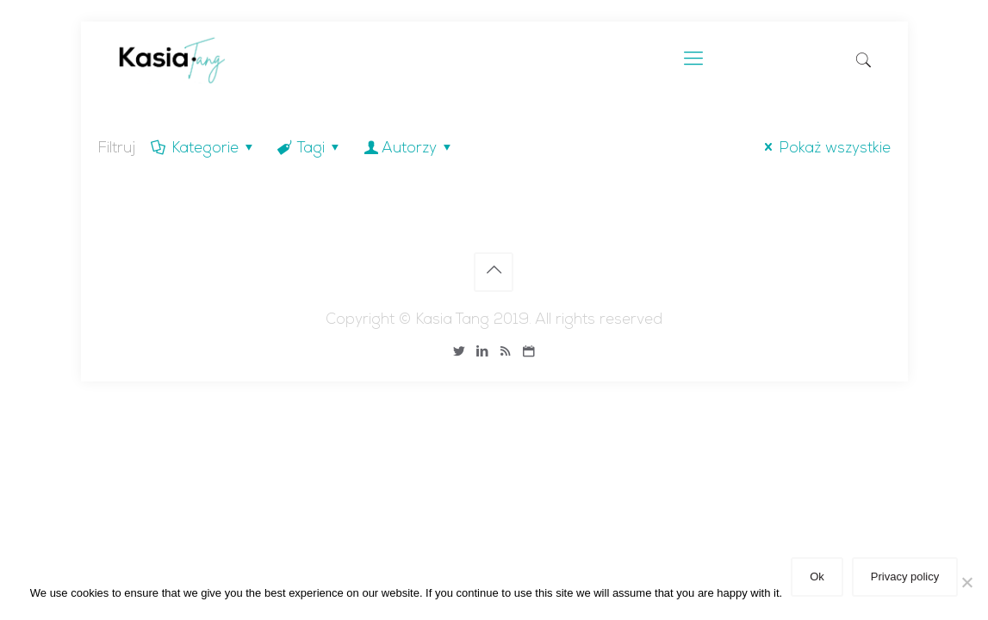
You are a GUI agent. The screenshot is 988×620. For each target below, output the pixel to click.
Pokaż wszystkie (824, 149)
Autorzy (409, 149)
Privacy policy (905, 576)
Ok (817, 576)
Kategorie (203, 149)
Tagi (309, 149)
